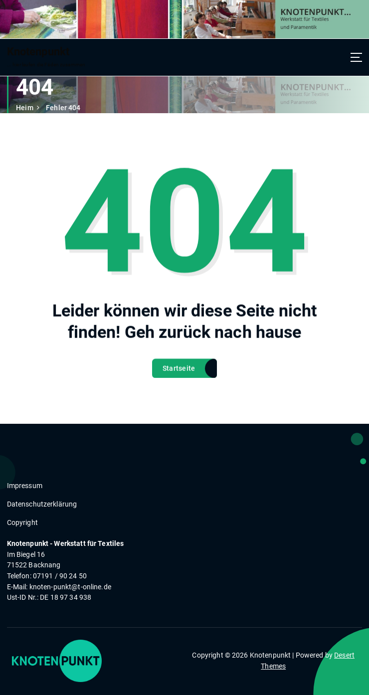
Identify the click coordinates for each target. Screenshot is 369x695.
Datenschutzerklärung (42, 504)
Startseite (179, 377)
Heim (24, 108)
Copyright (22, 522)
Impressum (24, 486)
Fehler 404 (63, 108)
